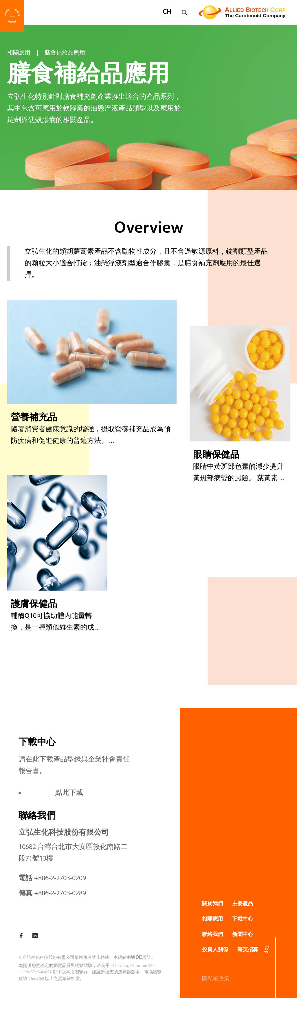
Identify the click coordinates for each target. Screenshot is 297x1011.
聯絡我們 (212, 934)
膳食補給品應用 (65, 53)
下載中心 (242, 919)
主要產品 (242, 904)
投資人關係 (215, 950)
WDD (136, 957)
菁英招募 (247, 950)
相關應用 (18, 53)
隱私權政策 (216, 979)
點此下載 (69, 793)
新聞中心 (242, 934)
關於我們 (212, 904)
